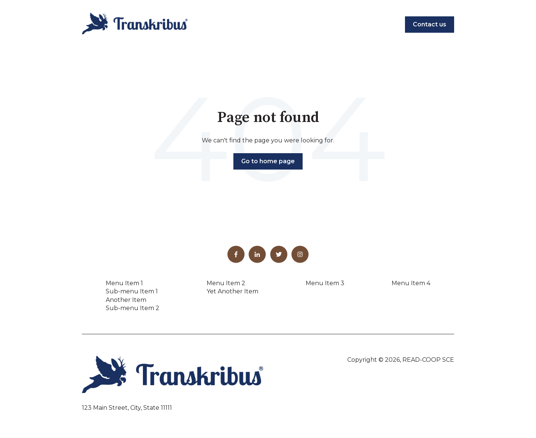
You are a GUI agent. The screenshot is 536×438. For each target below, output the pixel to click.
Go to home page (268, 161)
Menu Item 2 (226, 283)
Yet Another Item (232, 291)
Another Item (126, 299)
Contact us (429, 24)
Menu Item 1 (124, 283)
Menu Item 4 (411, 283)
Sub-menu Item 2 (132, 308)
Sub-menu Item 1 (132, 291)
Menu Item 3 (325, 283)
